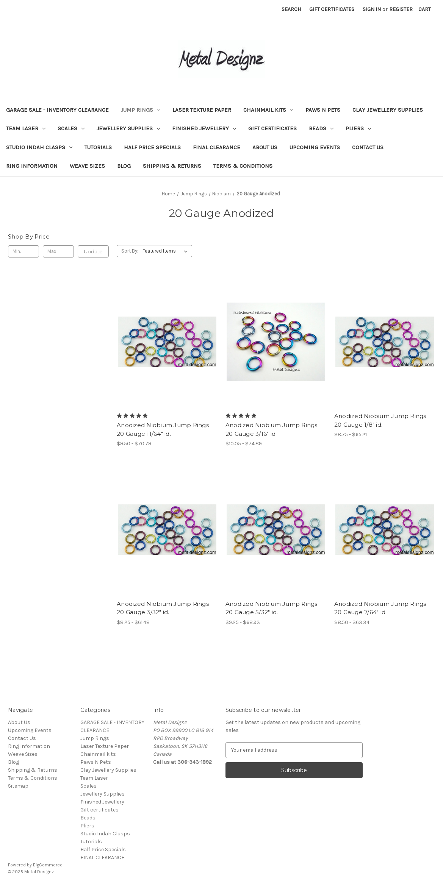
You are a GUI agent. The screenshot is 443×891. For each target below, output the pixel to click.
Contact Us (368, 147)
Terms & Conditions (242, 165)
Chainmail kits (268, 109)
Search (291, 9)
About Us (264, 147)
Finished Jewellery (204, 128)
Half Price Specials (152, 147)
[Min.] (23, 251)
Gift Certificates (331, 9)
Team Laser (25, 128)
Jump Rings (140, 109)
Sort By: (129, 251)
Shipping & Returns (172, 165)
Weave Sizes (87, 165)
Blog (124, 165)
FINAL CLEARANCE (216, 147)
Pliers (358, 128)
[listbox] (166, 251)
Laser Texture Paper (201, 109)
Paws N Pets (322, 109)
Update (93, 251)
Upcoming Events (315, 147)
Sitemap (18, 786)
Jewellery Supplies (128, 128)
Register (401, 9)
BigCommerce (48, 865)
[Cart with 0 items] (424, 9)
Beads (321, 128)
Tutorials (98, 147)
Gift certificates (272, 128)
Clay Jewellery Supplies (387, 109)
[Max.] (58, 251)
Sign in (372, 9)
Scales (71, 128)
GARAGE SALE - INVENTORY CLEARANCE (57, 109)
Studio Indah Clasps (39, 147)
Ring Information (32, 165)
